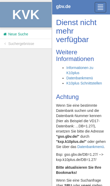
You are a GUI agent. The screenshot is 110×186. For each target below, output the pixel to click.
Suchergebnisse (18, 44)
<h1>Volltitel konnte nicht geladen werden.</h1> (81, 93)
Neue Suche (15, 34)
